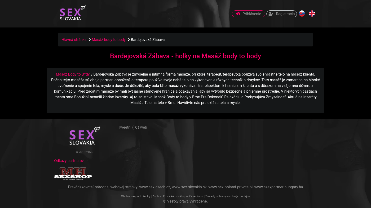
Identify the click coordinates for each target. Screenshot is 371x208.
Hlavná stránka (74, 39)
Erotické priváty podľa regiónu (183, 196)
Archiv (156, 196)
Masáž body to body (109, 39)
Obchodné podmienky (136, 196)
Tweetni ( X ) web (132, 127)
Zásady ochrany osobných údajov (227, 196)
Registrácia (282, 14)
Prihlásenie (248, 14)
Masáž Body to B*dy (73, 74)
